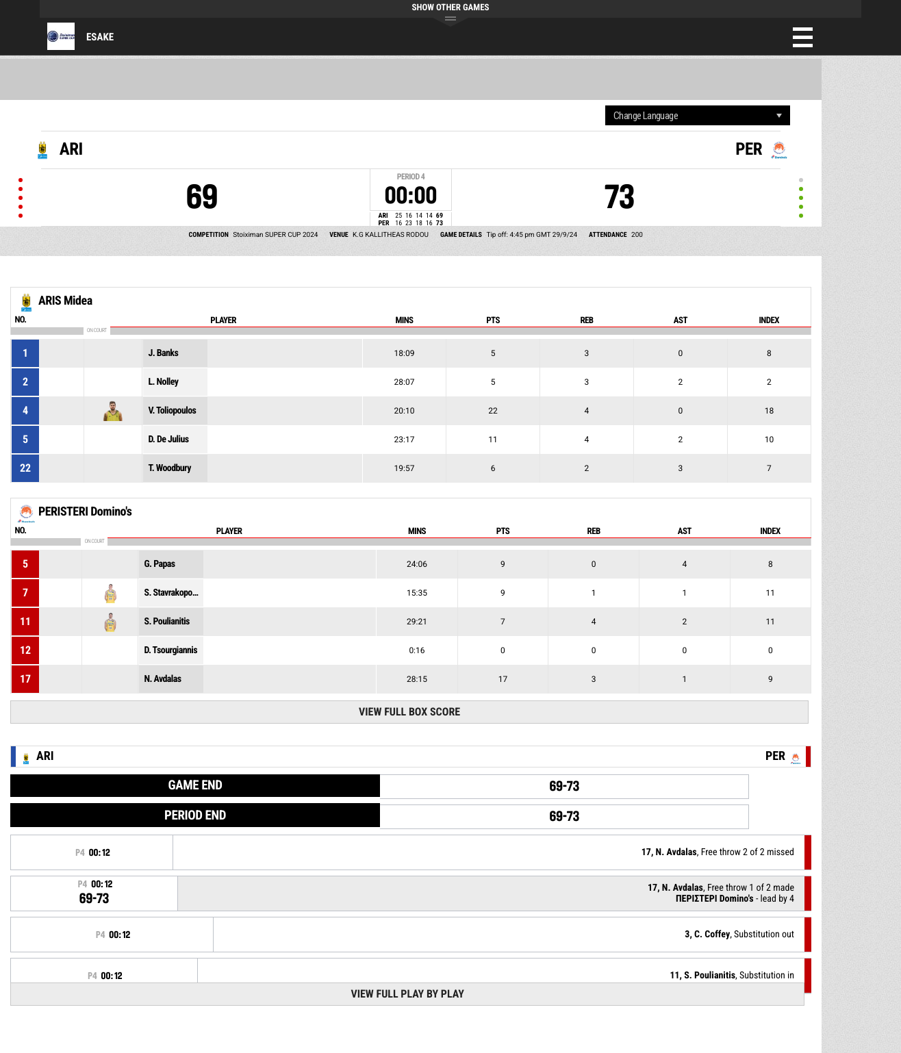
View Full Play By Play (407, 993)
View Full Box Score (409, 711)
